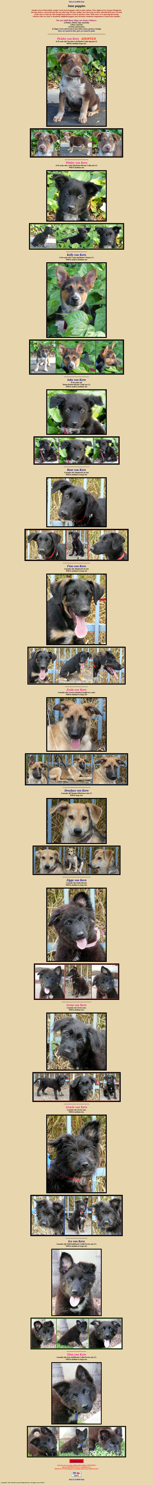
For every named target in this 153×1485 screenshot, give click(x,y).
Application (76, 1461)
